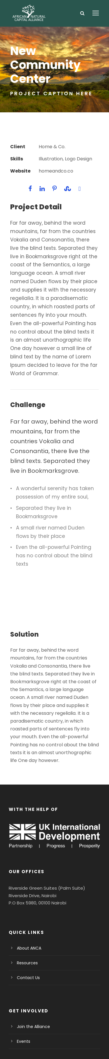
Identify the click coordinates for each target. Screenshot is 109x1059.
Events (23, 991)
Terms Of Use (70, 1038)
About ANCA (28, 897)
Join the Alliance (31, 976)
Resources (26, 912)
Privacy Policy (36, 1038)
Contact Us (27, 927)
